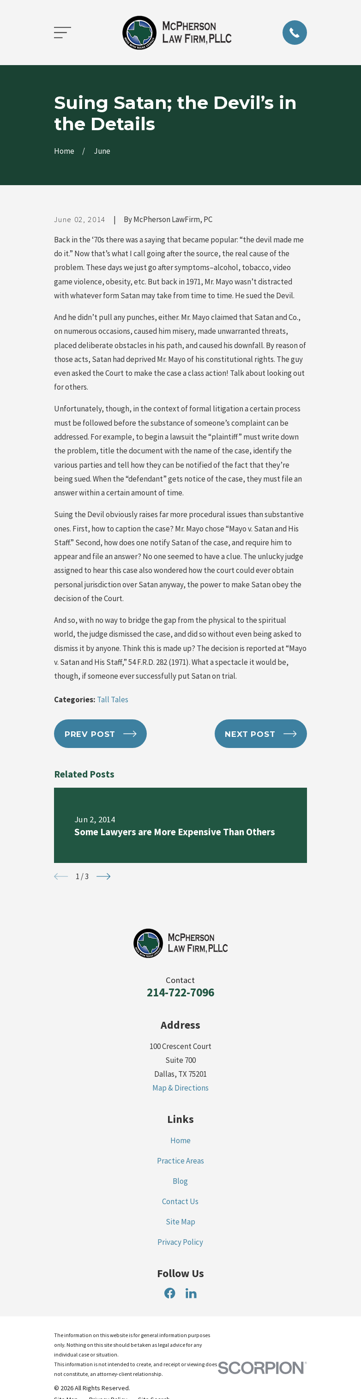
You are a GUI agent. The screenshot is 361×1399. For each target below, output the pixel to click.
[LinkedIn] (191, 1293)
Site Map (180, 1222)
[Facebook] (169, 1293)
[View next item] (103, 876)
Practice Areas (180, 1161)
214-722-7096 (180, 992)
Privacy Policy (180, 1242)
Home (180, 1140)
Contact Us (180, 1201)
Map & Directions (180, 1088)
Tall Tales (112, 699)
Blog (180, 1181)
